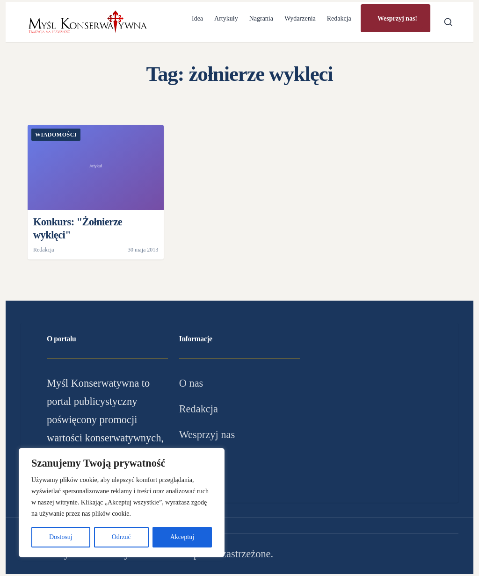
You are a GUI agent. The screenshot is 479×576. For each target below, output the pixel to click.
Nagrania (261, 18)
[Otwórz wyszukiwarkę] (448, 22)
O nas (191, 383)
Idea (197, 18)
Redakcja (339, 18)
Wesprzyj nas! (397, 18)
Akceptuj (182, 536)
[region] (122, 502)
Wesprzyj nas (207, 434)
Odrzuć (121, 536)
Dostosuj (61, 536)
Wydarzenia (300, 18)
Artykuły (226, 18)
